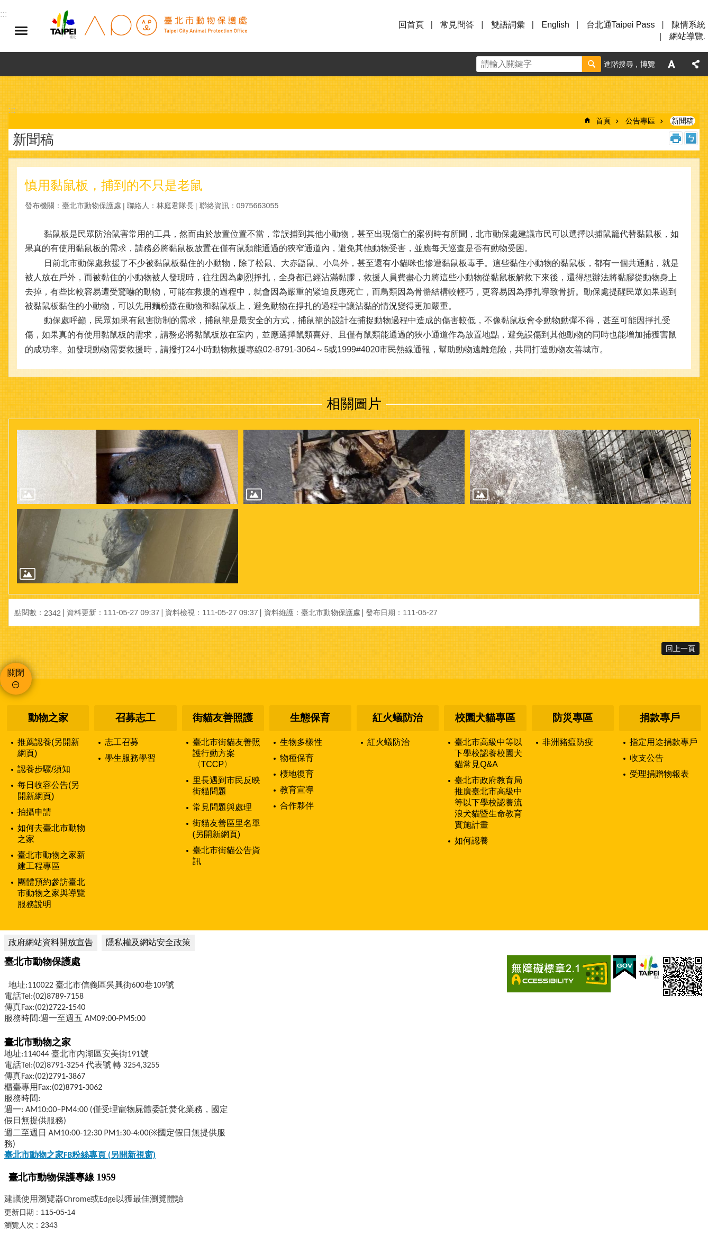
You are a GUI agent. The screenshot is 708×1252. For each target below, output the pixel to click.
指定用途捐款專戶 (663, 742)
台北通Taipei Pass (620, 24)
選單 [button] (21, 31)
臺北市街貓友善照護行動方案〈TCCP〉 (226, 753)
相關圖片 (354, 403)
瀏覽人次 (19, 1225)
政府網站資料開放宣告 (50, 942)
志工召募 (122, 742)
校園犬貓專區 (485, 717)
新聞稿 (682, 121)
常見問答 (457, 24)
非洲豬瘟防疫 (567, 742)
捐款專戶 (660, 717)
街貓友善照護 (223, 717)
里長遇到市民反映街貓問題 (226, 786)
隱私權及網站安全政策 (148, 942)
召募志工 (135, 717)
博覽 (647, 64)
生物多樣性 (301, 742)
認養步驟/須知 (43, 769)
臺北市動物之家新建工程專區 (51, 860)
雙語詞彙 (508, 24)
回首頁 (411, 24)
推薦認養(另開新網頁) (48, 748)
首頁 (603, 121)
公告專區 (640, 121)
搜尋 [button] (591, 64)
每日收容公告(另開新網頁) (48, 790)
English (555, 24)
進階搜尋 (618, 64)
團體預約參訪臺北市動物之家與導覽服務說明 (51, 893)
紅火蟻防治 (398, 717)
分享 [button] (696, 64)
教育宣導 (297, 789)
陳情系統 (688, 24)
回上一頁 (680, 648)
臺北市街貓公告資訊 (226, 856)
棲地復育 (297, 773)
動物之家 (48, 717)
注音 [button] (691, 138)
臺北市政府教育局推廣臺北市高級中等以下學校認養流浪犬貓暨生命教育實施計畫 (488, 802)
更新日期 (19, 1212)
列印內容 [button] (676, 138)
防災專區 (572, 717)
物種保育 (297, 757)
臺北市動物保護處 (148, 31)
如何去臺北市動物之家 (51, 833)
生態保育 (310, 717)
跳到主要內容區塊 (5, 5)
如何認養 (471, 840)
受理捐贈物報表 (659, 773)
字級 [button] (671, 64)
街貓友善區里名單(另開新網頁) (226, 829)
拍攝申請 (34, 811)
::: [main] (11, 109)
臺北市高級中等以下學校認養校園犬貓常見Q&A (488, 753)
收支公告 (647, 757)
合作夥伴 (297, 805)
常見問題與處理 (222, 807)
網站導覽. (687, 36)
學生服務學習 (130, 757)
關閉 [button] (15, 672)
